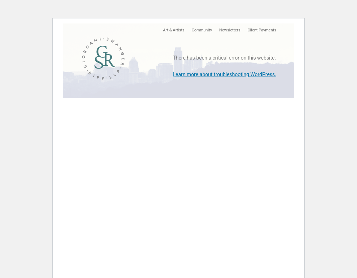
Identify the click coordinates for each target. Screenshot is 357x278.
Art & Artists (173, 30)
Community (202, 30)
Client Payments (261, 30)
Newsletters (230, 30)
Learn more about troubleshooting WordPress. (224, 74)
